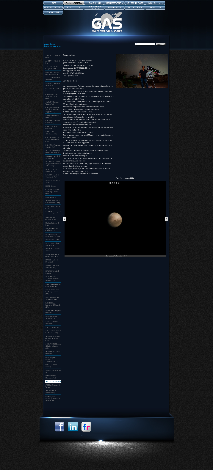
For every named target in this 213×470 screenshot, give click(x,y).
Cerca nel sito (161, 44)
